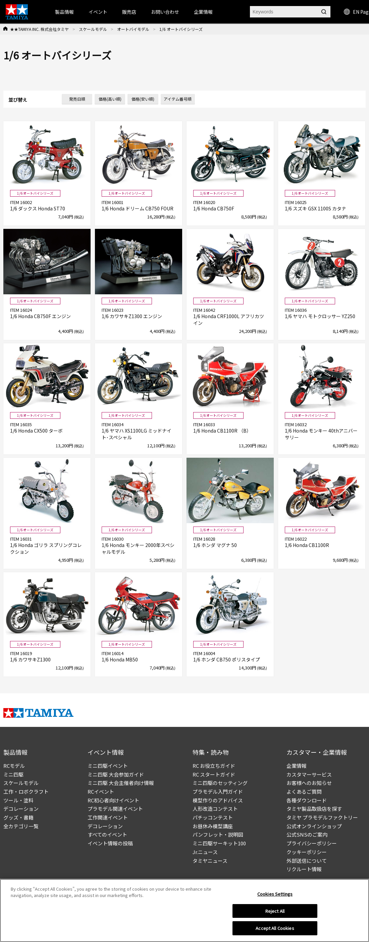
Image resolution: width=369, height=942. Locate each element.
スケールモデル (93, 29)
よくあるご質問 (304, 791)
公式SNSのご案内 (306, 834)
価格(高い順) (110, 99)
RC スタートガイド (214, 774)
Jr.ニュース (205, 851)
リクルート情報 (304, 869)
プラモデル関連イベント (115, 808)
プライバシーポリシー (311, 843)
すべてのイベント (107, 834)
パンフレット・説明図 (218, 834)
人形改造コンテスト (215, 808)
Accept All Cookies (275, 931)
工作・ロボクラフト (26, 791)
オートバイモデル (133, 29)
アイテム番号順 (178, 99)
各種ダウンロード (306, 800)
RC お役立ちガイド (214, 765)
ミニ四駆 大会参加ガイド (116, 774)
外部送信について (306, 860)
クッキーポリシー (306, 851)
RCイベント (101, 791)
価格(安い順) (142, 99)
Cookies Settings (275, 896)
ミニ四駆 (13, 774)
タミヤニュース (210, 860)
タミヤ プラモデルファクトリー (322, 817)
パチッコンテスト (213, 817)
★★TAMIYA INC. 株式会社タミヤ (39, 29)
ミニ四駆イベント (108, 765)
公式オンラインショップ (314, 826)
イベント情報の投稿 (110, 843)
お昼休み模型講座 (213, 826)
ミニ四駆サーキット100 (219, 843)
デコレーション (21, 808)
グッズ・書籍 (18, 817)
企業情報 (296, 765)
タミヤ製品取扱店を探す (314, 808)
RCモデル (14, 765)
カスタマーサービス (309, 774)
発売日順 (77, 99)
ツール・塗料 (18, 800)
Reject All (274, 913)
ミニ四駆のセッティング (220, 782)
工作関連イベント (108, 817)
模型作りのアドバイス (218, 800)
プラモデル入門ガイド (218, 791)
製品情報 (64, 11)
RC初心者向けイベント (113, 800)
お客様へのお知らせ (309, 782)
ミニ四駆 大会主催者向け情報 (121, 782)
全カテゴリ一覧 (21, 826)
